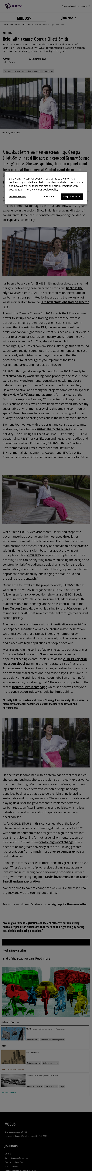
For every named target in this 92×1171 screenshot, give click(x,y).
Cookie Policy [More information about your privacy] (50, 189)
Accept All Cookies (71, 196)
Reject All (49, 196)
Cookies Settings (17, 196)
